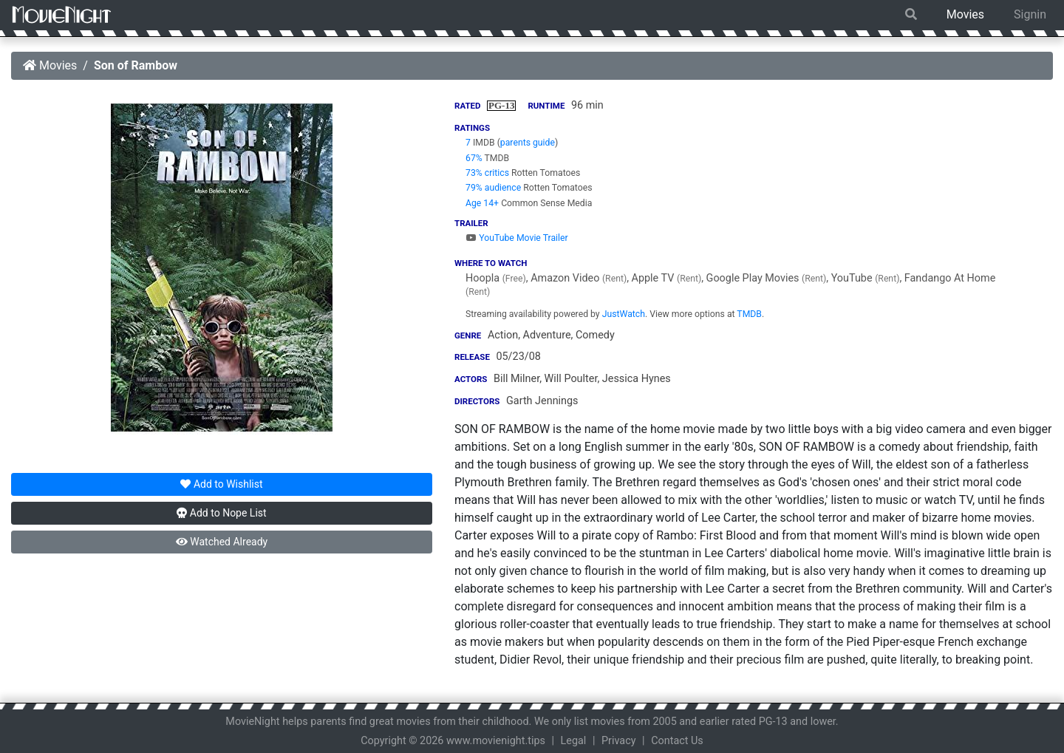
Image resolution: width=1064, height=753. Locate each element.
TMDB (749, 314)
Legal (574, 741)
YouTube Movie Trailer (517, 238)
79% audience (493, 188)
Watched (221, 542)
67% (474, 158)
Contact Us (677, 741)
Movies (965, 14)
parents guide (527, 142)
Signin (1030, 14)
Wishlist (221, 484)
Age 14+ (482, 203)
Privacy (618, 741)
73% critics (487, 173)
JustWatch (623, 314)
